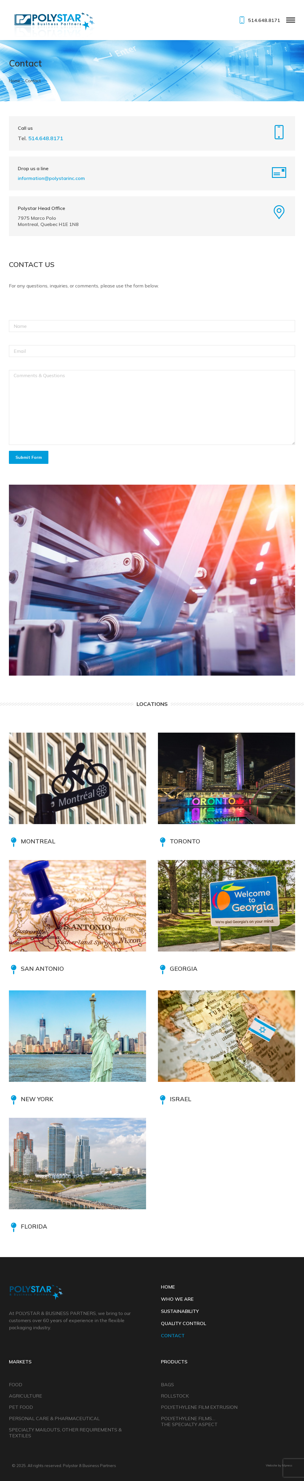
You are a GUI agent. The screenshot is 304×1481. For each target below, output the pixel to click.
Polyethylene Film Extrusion (199, 1407)
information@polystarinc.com (51, 178)
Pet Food (21, 1407)
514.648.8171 (259, 20)
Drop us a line (33, 168)
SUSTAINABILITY (180, 1311)
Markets (20, 1362)
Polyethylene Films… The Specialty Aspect (189, 1421)
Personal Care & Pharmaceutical (54, 1418)
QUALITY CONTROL (183, 1323)
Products (174, 1362)
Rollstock (175, 1396)
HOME (168, 1287)
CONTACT (173, 1335)
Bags (167, 1384)
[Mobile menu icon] (290, 20)
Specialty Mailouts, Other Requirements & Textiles (65, 1433)
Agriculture (25, 1396)
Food (15, 1384)
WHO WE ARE (177, 1299)
